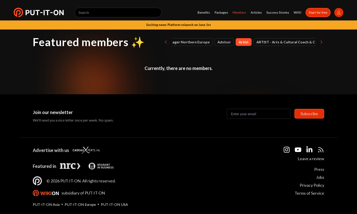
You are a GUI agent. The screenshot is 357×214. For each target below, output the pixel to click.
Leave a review (311, 158)
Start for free (318, 12)
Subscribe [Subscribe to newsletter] (309, 113)
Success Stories (277, 12)
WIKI (297, 12)
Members (239, 12)
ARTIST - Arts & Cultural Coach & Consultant (294, 42)
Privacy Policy (312, 185)
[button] (39, 12)
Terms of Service (309, 193)
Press (319, 169)
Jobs (320, 177)
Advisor (224, 42)
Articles (256, 12)
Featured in (44, 166)
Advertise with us (51, 150)
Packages (221, 12)
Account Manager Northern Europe (180, 42)
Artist (244, 42)
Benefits (204, 12)
